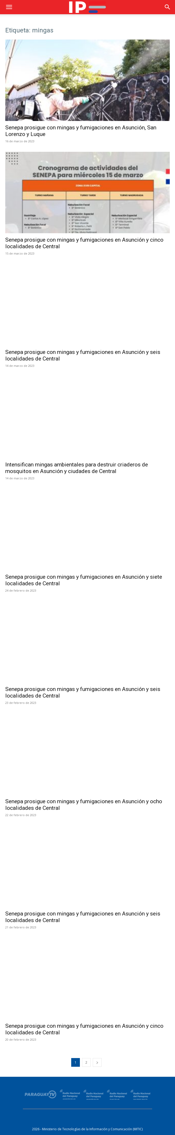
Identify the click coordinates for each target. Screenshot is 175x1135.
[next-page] (97, 1062)
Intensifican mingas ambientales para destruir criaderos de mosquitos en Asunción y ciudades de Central (76, 467)
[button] (9, 7)
